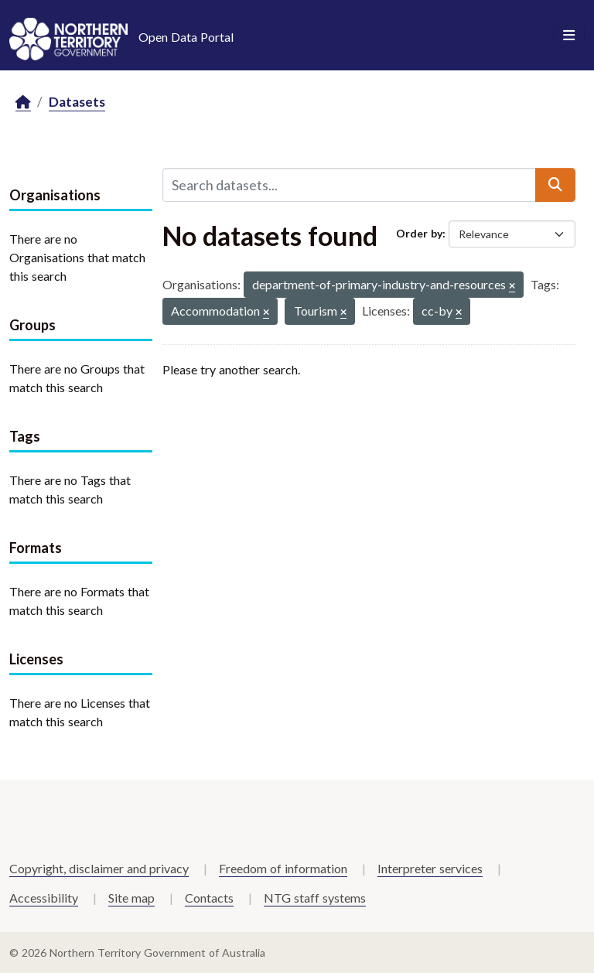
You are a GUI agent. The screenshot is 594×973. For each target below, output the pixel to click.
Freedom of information (283, 868)
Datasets (77, 102)
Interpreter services (430, 868)
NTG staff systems (315, 897)
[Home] (23, 102)
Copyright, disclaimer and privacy (99, 868)
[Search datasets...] (349, 185)
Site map (131, 897)
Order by (419, 233)
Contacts (209, 897)
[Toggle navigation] (569, 35)
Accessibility (43, 897)
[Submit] (555, 185)
